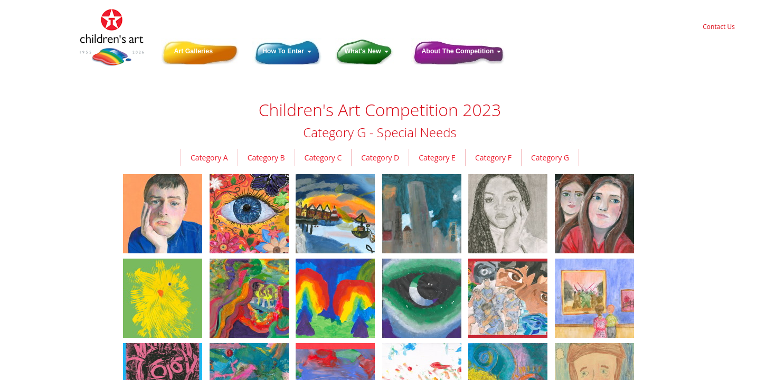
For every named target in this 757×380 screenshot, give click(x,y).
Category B (266, 158)
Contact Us (719, 27)
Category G (550, 158)
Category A (209, 158)
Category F (493, 158)
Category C (323, 158)
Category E (437, 158)
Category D (380, 158)
